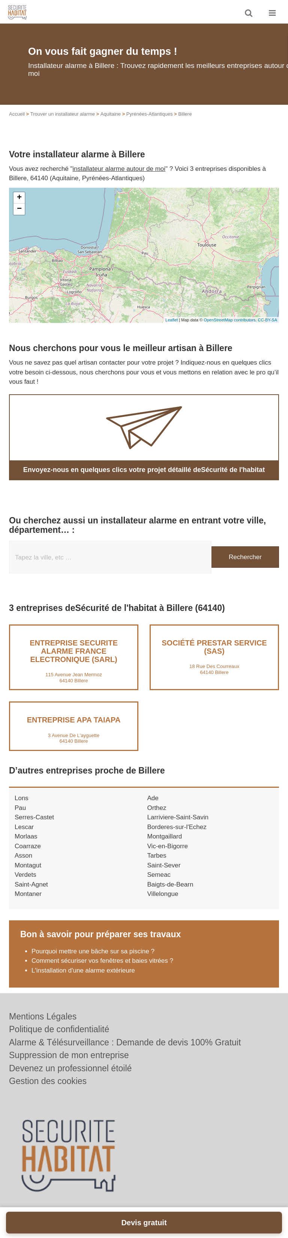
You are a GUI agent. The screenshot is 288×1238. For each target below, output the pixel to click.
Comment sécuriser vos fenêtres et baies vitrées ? (102, 960)
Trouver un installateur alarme (62, 114)
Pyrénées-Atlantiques (149, 114)
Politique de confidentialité (59, 1029)
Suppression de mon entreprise (69, 1055)
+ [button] (19, 198)
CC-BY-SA (267, 320)
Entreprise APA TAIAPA (74, 720)
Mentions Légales (42, 1016)
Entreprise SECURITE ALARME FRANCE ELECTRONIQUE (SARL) (73, 651)
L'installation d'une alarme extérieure (83, 970)
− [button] (19, 209)
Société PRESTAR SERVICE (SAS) (214, 647)
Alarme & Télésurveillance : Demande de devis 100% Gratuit (125, 1042)
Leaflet (171, 320)
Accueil (17, 114)
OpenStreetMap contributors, (231, 320)
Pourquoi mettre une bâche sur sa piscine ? (93, 951)
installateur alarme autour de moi (119, 168)
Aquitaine (110, 114)
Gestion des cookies (48, 1081)
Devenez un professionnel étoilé (70, 1068)
